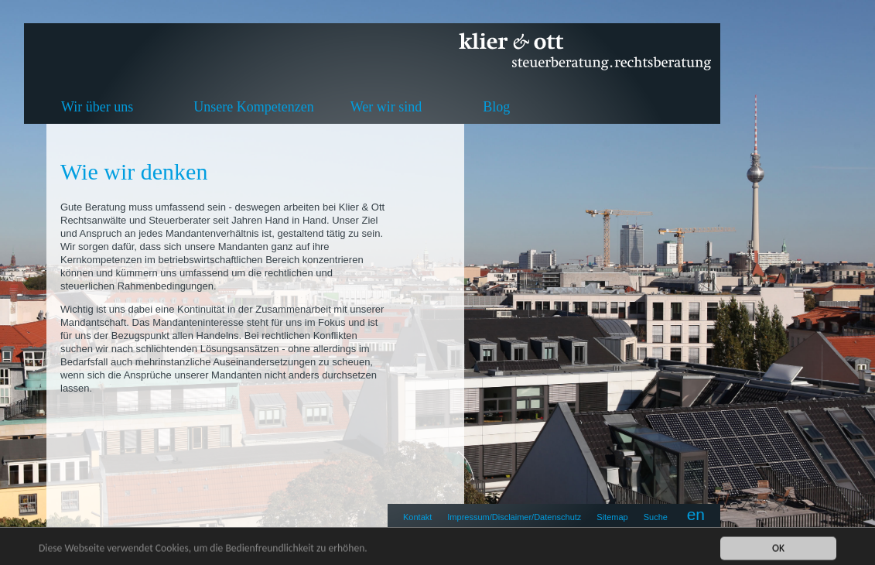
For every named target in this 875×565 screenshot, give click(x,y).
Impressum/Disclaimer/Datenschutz (514, 517)
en (696, 514)
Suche (656, 517)
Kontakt (417, 517)
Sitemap (611, 517)
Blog (496, 107)
